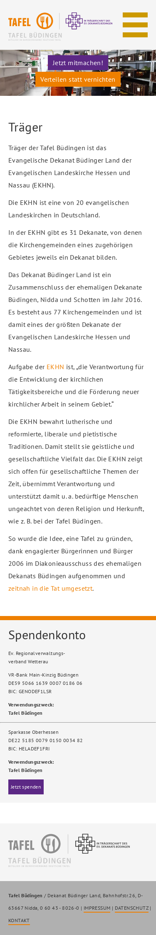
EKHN (55, 367)
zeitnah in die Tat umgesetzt (50, 588)
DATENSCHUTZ (132, 908)
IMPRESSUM (97, 908)
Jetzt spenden (26, 787)
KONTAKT (19, 920)
